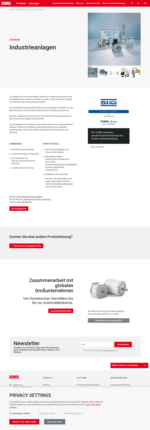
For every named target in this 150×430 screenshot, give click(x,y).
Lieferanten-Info (93, 3)
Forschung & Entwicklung (62, 3)
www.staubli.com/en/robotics (29, 196)
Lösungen (34, 3)
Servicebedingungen (106, 350)
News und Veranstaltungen (114, 3)
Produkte (21, 3)
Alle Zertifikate (97, 147)
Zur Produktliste (18, 208)
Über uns (79, 3)
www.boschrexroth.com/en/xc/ (37, 199)
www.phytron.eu (24, 202)
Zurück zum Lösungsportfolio (27, 246)
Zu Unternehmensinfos (60, 311)
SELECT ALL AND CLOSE (24, 422)
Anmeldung (123, 344)
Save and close (54, 422)
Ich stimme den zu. (101, 350)
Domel (12, 9)
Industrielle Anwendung (24, 9)
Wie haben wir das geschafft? (108, 320)
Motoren (46, 385)
